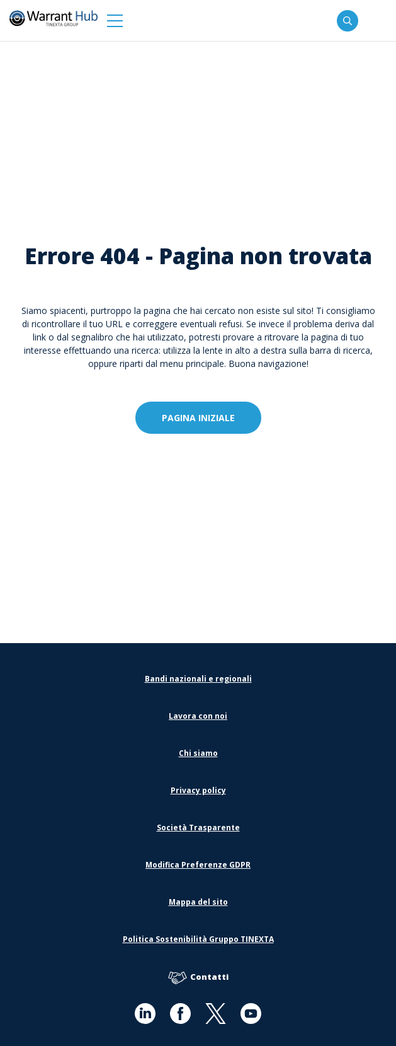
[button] (115, 20)
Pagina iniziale (198, 418)
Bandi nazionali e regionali (198, 678)
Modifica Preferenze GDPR (198, 864)
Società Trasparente (198, 827)
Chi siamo (198, 753)
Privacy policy (198, 790)
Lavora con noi (198, 716)
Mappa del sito (198, 902)
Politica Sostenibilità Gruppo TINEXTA (198, 939)
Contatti (198, 977)
